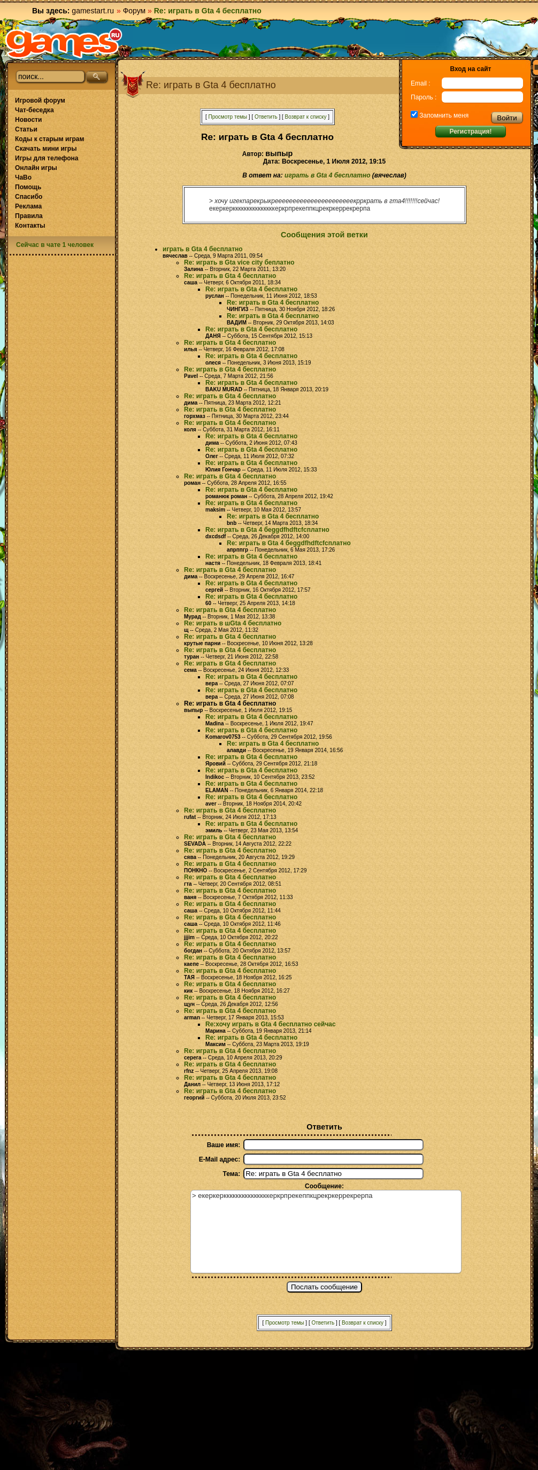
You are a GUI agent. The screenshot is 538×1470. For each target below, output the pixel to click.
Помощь (28, 187)
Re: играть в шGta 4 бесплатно (232, 623)
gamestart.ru (93, 10)
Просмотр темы (227, 117)
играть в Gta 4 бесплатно (327, 175)
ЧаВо (23, 177)
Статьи (26, 129)
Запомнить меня (443, 115)
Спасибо (28, 196)
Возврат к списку (306, 117)
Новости (28, 119)
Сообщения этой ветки (324, 234)
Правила (29, 216)
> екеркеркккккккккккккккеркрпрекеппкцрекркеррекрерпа (326, 1231)
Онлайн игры (36, 168)
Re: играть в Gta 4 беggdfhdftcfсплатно (267, 529)
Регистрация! (470, 131)
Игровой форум (40, 100)
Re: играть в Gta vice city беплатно (239, 262)
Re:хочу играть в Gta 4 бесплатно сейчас (270, 1024)
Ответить (266, 117)
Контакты (30, 225)
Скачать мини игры (45, 148)
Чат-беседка (34, 110)
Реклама (28, 206)
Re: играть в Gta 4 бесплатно (230, 276)
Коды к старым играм (49, 139)
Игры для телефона (46, 158)
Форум (134, 10)
